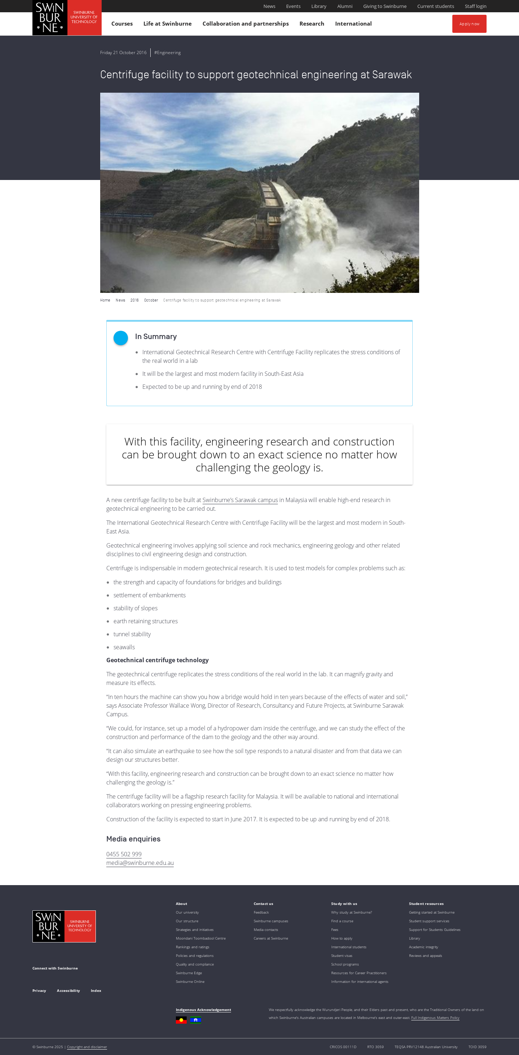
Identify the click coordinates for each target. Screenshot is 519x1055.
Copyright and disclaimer (87, 1046)
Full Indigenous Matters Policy (435, 1017)
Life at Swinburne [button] (168, 25)
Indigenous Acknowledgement (203, 1009)
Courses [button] (123, 25)
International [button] (354, 25)
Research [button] (313, 25)
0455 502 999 (124, 854)
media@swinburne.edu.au (140, 863)
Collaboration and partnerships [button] (247, 25)
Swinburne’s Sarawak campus (240, 500)
